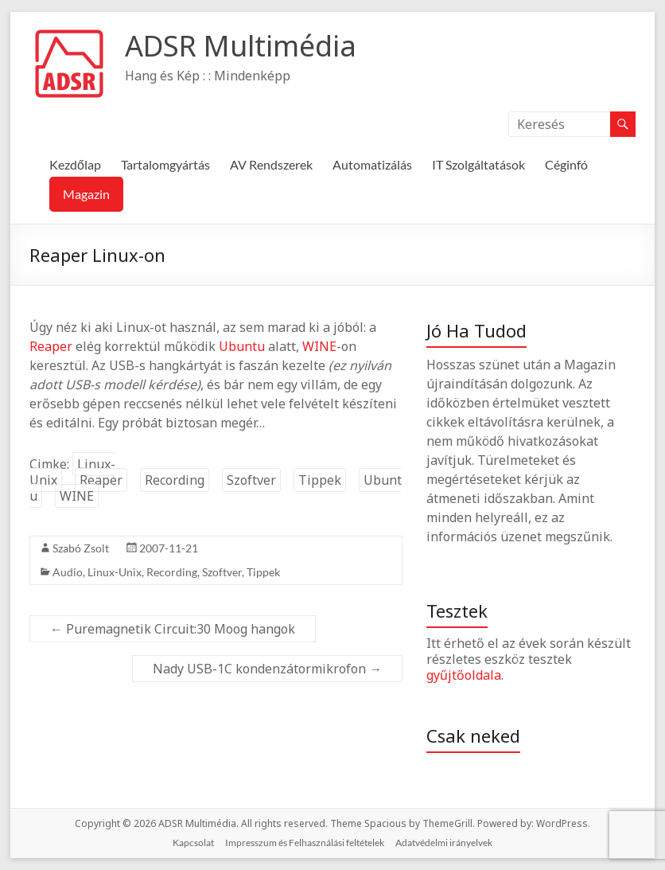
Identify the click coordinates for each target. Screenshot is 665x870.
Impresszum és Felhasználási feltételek (304, 843)
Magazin (86, 193)
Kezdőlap (75, 164)
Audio (67, 572)
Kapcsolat (193, 843)
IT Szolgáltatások (478, 164)
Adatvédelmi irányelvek (443, 843)
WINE (319, 346)
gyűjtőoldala (463, 675)
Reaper (50, 346)
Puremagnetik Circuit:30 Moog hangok (172, 629)
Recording (174, 480)
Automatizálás (372, 164)
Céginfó (566, 164)
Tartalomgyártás (165, 164)
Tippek (319, 480)
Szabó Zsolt (80, 548)
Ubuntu (242, 346)
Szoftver (251, 480)
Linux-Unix (72, 472)
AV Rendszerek (271, 164)
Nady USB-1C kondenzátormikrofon (267, 668)
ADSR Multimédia (240, 45)
